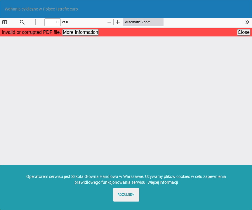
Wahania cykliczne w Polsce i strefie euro (41, 9)
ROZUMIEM (126, 195)
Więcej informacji (162, 182)
